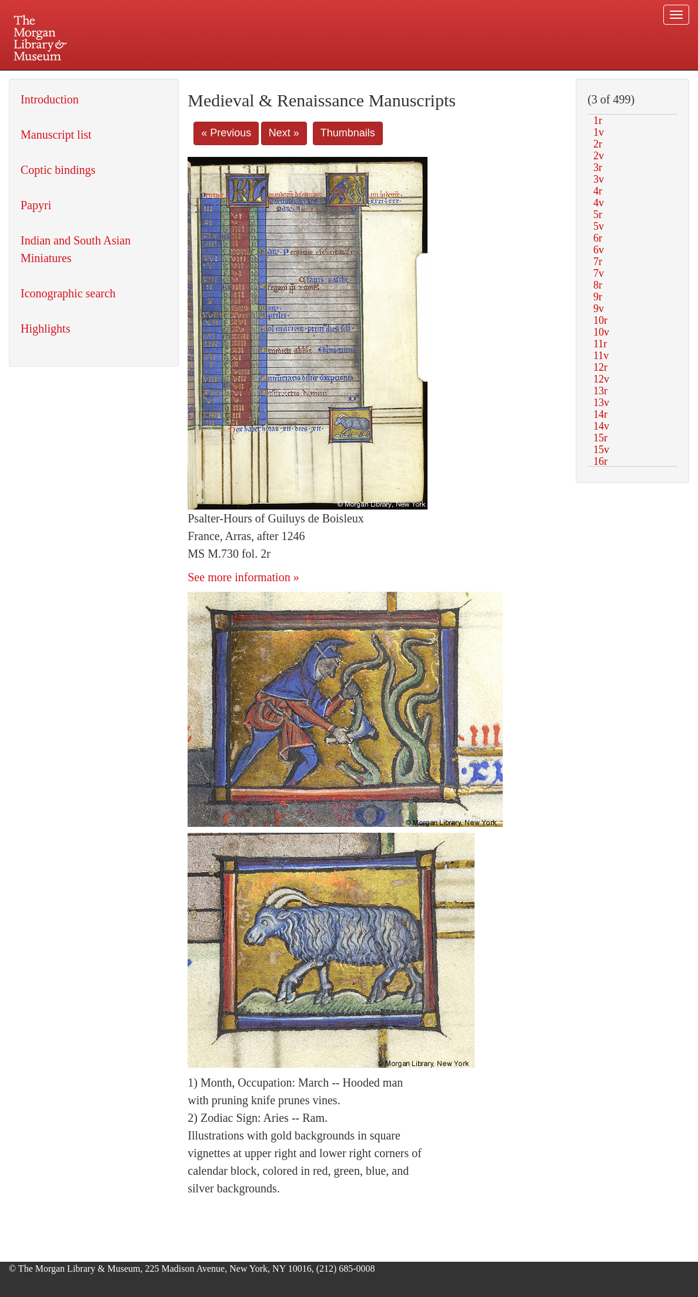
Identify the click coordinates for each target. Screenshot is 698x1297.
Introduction (50, 99)
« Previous (226, 133)
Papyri (36, 205)
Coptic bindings (58, 169)
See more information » (243, 577)
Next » (284, 133)
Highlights (45, 328)
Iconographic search (68, 293)
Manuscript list (56, 134)
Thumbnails (347, 133)
